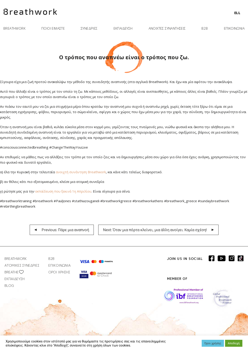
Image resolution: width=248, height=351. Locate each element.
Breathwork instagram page (241, 258)
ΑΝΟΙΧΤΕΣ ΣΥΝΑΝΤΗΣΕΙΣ (167, 28)
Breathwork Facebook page (211, 258)
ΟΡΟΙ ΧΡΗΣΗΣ (59, 272)
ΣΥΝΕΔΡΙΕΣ (89, 28)
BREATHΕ (11, 272)
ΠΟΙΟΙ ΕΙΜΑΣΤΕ (53, 28)
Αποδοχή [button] (234, 343)
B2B (204, 28)
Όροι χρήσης (212, 343)
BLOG (9, 285)
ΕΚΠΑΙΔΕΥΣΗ (123, 28)
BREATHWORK (14, 28)
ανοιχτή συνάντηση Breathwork (81, 172)
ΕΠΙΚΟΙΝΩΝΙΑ (234, 28)
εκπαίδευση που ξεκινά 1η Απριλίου (63, 191)
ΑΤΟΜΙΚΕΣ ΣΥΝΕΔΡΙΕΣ (21, 265)
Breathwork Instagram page (232, 258)
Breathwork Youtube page (222, 258)
